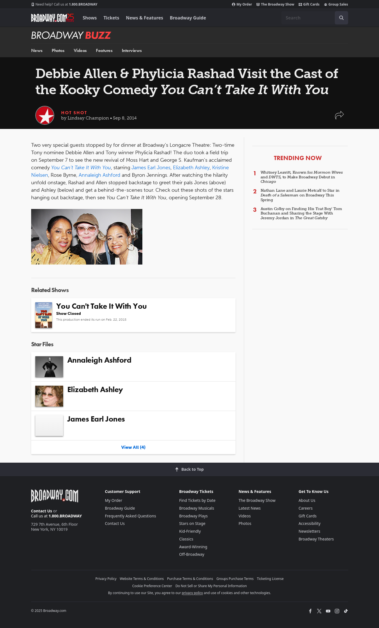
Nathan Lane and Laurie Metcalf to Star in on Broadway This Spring (300, 195)
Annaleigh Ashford (99, 175)
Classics (186, 539)
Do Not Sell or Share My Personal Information (211, 586)
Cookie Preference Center (152, 586)
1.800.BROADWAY (64, 4)
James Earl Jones (151, 168)
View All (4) (133, 447)
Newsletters (309, 531)
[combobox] (314, 17)
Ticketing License (270, 578)
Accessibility (310, 523)
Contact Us (41, 511)
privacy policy (192, 592)
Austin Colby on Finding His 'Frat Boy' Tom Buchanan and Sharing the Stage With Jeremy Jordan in (301, 213)
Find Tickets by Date (197, 500)
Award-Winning (193, 546)
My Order (242, 4)
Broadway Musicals (196, 508)
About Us (307, 500)
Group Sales (336, 4)
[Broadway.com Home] (52, 18)
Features (104, 50)
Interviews (132, 50)
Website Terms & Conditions (142, 578)
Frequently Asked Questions (130, 516)
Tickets (111, 18)
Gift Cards (309, 4)
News (37, 50)
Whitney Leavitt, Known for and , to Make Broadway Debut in (302, 177)
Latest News (250, 508)
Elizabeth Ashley (191, 168)
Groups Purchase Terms (235, 578)
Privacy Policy (106, 578)
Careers (306, 508)
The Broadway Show (275, 4)
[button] (339, 118)
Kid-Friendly (190, 531)
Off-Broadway (191, 554)
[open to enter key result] (341, 17)
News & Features (144, 18)
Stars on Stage (192, 523)
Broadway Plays (193, 516)
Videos (80, 50)
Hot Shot (74, 113)
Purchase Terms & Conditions (190, 578)
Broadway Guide (188, 18)
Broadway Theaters (316, 539)
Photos (58, 50)
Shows (90, 18)
